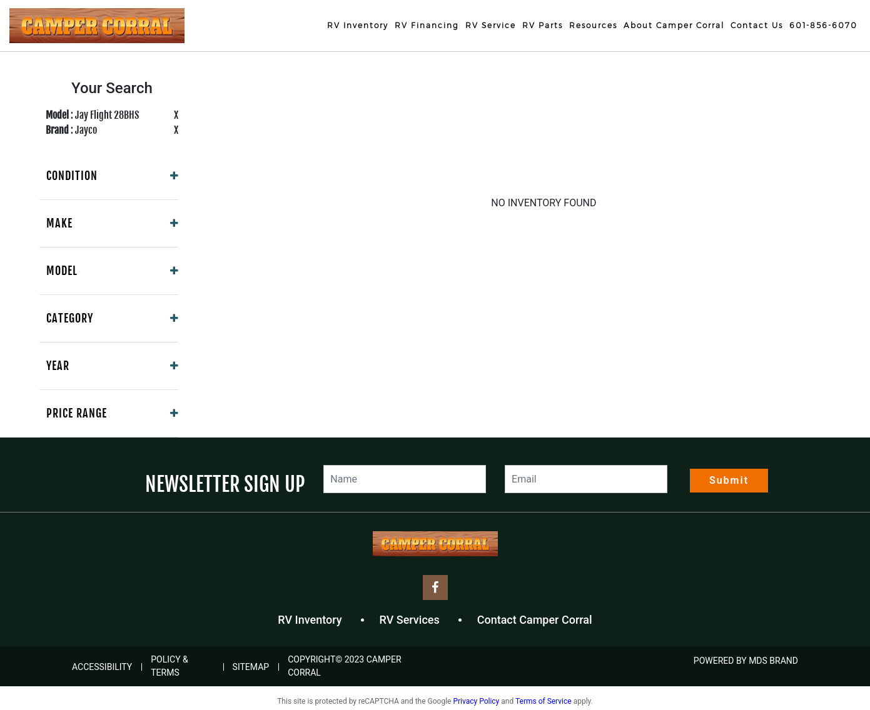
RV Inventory (357, 25)
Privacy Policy (476, 701)
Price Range (76, 413)
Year (57, 365)
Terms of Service (543, 701)
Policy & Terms (169, 666)
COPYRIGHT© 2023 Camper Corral (344, 666)
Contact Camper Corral (534, 619)
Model (62, 271)
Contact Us (757, 25)
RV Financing (427, 25)
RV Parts (542, 25)
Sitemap (251, 667)
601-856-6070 (823, 25)
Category (69, 318)
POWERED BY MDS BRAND (746, 661)
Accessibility (102, 667)
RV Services (410, 619)
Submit (729, 480)
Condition (72, 175)
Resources (593, 25)
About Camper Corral (674, 25)
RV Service (490, 25)
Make (59, 223)
